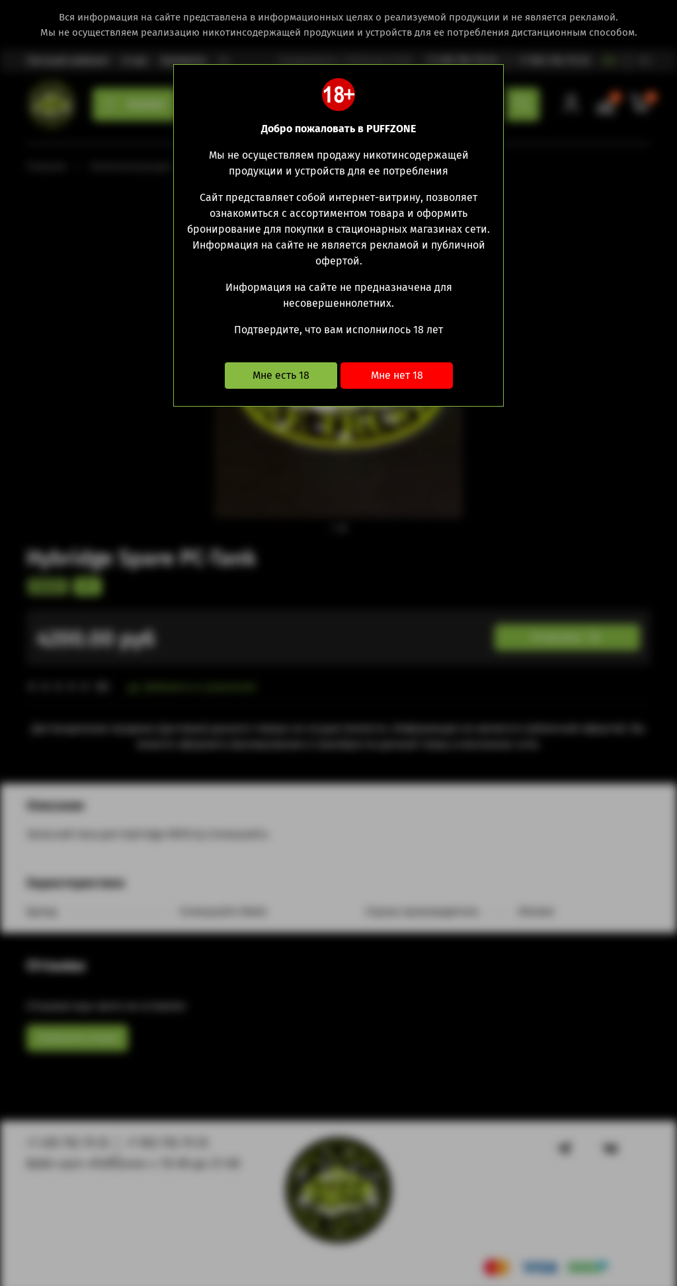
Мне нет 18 (397, 375)
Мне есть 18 (281, 375)
